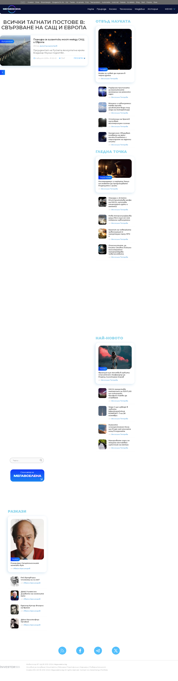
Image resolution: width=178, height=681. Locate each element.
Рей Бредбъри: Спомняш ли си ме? (30, 579)
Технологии (126, 9)
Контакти (52, 667)
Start (143, 2)
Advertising (94, 670)
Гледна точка (105, 178)
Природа (101, 9)
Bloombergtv (46, 2)
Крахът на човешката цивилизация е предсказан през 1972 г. (119, 233)
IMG (23, 2)
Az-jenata (80, 2)
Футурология (7, 41)
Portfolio (104, 670)
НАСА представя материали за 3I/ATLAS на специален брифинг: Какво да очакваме (119, 393)
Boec (155, 2)
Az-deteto (130, 2)
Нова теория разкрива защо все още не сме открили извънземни (120, 218)
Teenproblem (95, 2)
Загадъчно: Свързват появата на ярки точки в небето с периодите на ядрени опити (119, 137)
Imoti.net (115, 2)
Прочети (78, 58)
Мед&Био (140, 9)
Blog (138, 2)
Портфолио (73, 667)
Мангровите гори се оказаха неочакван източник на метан (119, 442)
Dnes (37, 2)
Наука (91, 9)
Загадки (103, 69)
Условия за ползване (35, 667)
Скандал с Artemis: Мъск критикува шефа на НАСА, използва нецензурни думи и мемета (119, 202)
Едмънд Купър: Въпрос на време (32, 607)
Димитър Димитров (48, 46)
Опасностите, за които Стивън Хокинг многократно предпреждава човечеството (119, 249)
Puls (87, 2)
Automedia (106, 2)
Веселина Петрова (109, 79)
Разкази (15, 559)
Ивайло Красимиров (21, 568)
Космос (113, 9)
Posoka (149, 2)
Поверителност (97, 667)
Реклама (62, 667)
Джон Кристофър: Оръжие (30, 621)
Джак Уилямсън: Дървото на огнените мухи (32, 594)
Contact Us (84, 670)
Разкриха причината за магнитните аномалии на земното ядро (119, 91)
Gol (67, 2)
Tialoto (72, 2)
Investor (31, 2)
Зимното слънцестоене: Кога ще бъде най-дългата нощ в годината (119, 428)
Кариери (84, 667)
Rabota (122, 2)
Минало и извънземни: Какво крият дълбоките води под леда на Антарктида (119, 106)
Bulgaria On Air (58, 2)
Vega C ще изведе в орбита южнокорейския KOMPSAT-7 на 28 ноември (118, 411)
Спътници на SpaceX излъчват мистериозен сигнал (119, 121)
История (153, 9)
